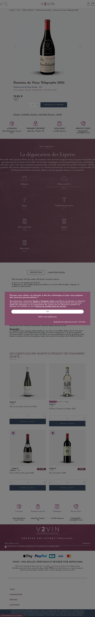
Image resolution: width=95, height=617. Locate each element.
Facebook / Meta (47, 301)
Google (35, 301)
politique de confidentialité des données (50, 306)
